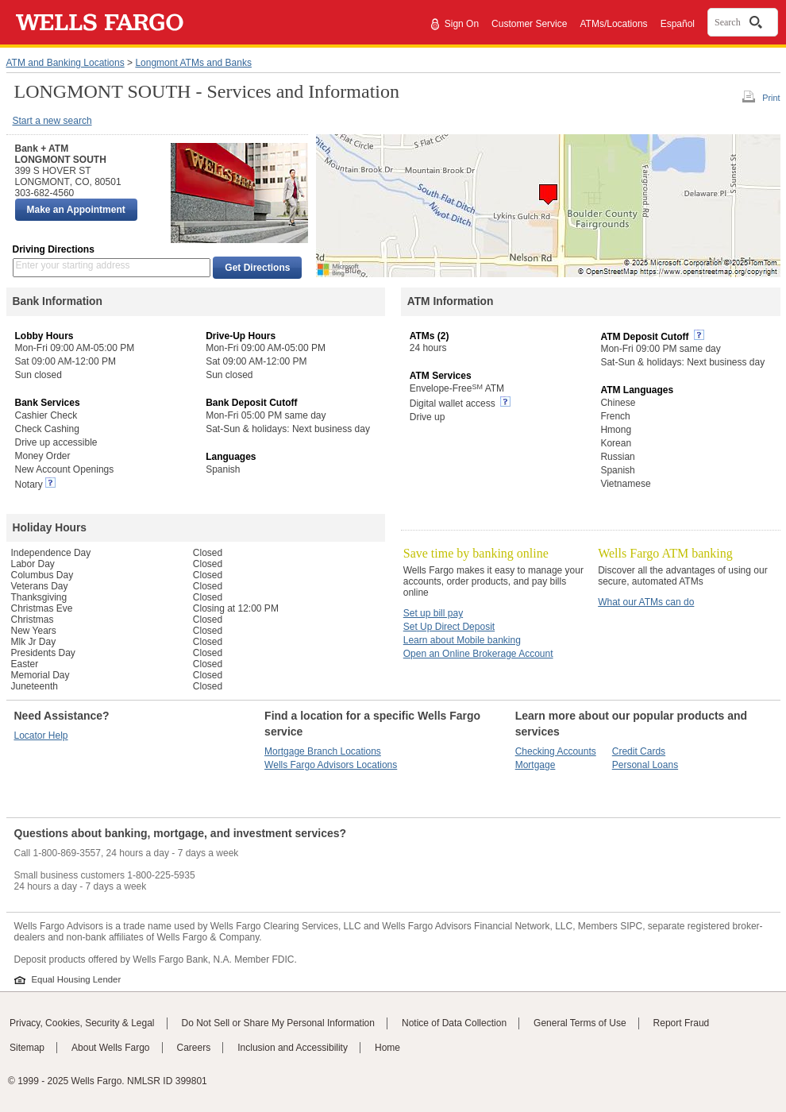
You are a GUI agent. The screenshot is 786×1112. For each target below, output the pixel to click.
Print (771, 97)
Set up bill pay (433, 613)
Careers (194, 1047)
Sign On (462, 23)
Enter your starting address (73, 265)
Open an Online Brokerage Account (478, 653)
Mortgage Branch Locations (322, 751)
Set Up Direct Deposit (449, 626)
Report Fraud (681, 1023)
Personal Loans (645, 764)
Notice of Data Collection (454, 1023)
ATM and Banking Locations (65, 62)
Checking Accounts (555, 751)
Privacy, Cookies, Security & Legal (82, 1023)
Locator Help (41, 735)
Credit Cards (638, 751)
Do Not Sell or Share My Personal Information (278, 1023)
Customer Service (529, 23)
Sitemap (27, 1047)
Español (678, 23)
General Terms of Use (580, 1023)
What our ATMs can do (646, 602)
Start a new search (52, 120)
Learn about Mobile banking (462, 640)
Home (387, 1047)
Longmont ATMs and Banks (193, 62)
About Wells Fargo (110, 1047)
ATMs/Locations (613, 23)
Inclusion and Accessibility (292, 1047)
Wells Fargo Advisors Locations (330, 764)
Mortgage (535, 764)
